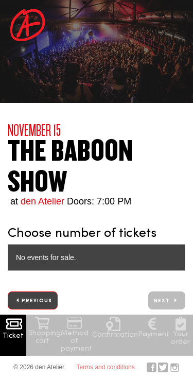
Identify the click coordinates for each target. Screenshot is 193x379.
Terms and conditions (105, 367)
